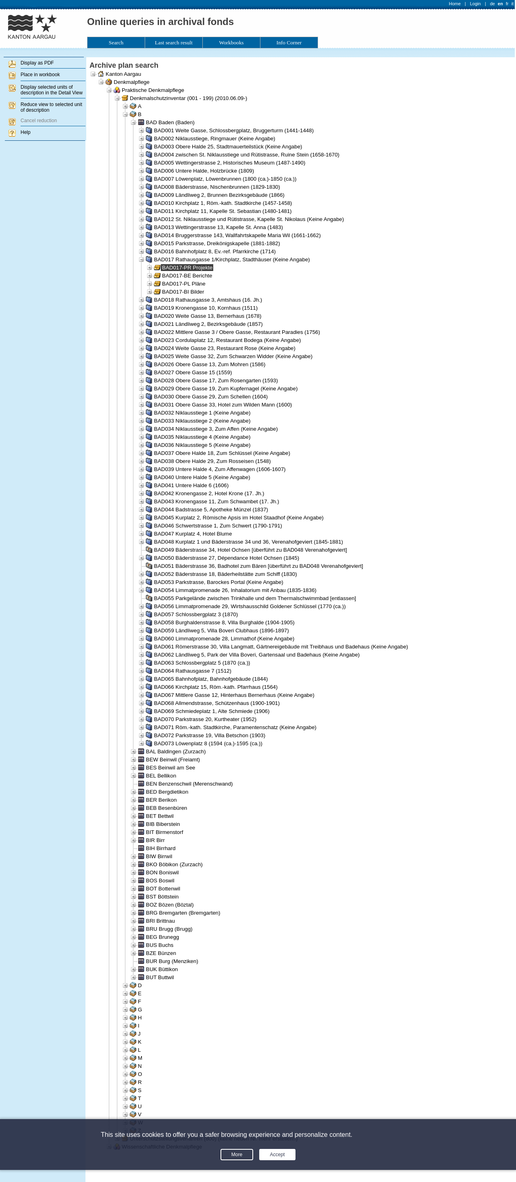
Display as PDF (37, 63)
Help (26, 132)
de (492, 3)
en (500, 3)
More (236, 1154)
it (513, 3)
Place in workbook (40, 74)
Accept (277, 1154)
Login (475, 3)
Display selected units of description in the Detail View (52, 90)
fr (507, 3)
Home (455, 3)
